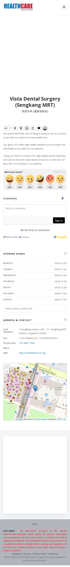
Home (35, 524)
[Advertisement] (35, 55)
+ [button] (7, 367)
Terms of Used (39, 553)
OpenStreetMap (40, 419)
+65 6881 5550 (27, 343)
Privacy (27, 553)
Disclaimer (17, 553)
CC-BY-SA (61, 419)
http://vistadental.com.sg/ (32, 352)
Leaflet (20, 419)
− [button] (7, 371)
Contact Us (53, 553)
